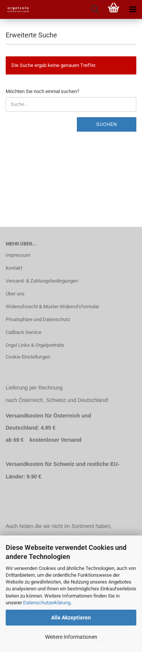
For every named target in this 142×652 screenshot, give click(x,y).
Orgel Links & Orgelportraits (35, 345)
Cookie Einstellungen (28, 357)
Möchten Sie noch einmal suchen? (42, 91)
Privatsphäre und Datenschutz (38, 319)
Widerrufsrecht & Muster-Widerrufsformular (52, 306)
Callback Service (23, 332)
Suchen (106, 124)
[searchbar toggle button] (94, 9)
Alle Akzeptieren (71, 618)
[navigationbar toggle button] (132, 9)
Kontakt (14, 268)
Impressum (18, 255)
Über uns (15, 294)
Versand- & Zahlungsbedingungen (42, 281)
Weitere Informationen (71, 637)
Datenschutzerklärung (46, 602)
